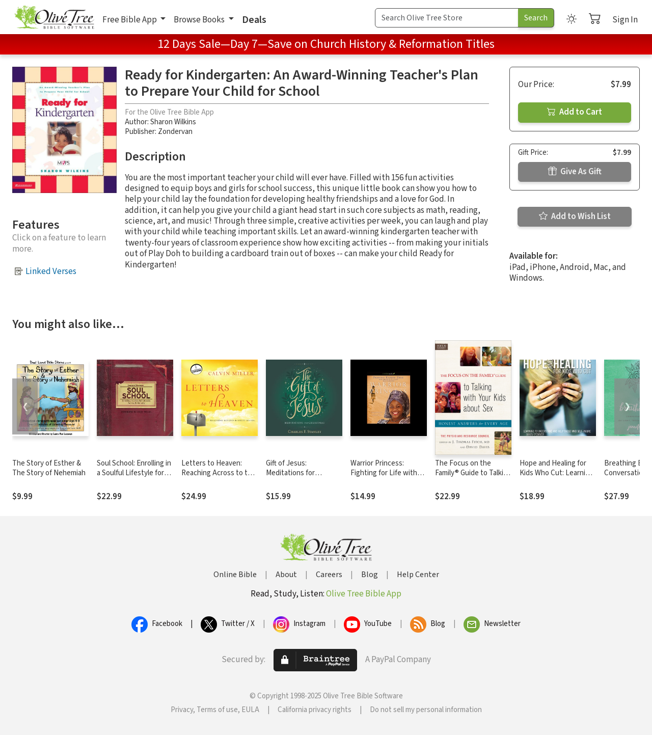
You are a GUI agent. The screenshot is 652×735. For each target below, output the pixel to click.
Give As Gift (575, 172)
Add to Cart (574, 112)
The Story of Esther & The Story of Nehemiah (49, 468)
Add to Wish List (575, 216)
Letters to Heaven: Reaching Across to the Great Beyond (218, 473)
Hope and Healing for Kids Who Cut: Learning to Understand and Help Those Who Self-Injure (558, 478)
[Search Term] (447, 18)
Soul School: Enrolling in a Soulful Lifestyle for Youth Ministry (134, 473)
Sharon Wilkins (173, 122)
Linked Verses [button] (50, 271)
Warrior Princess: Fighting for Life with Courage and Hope (383, 473)
